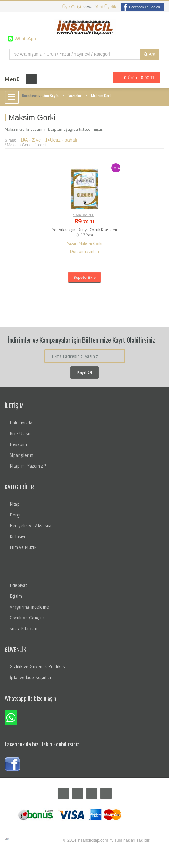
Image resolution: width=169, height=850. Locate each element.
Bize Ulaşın (21, 433)
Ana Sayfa (51, 95)
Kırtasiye (18, 536)
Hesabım (18, 444)
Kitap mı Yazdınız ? (28, 466)
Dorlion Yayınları (84, 251)
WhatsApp (24, 38)
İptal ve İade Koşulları (31, 677)
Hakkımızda (21, 423)
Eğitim (16, 596)
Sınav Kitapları (23, 628)
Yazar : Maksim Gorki (84, 243)
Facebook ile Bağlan (140, 7)
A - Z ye (31, 139)
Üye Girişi (72, 6)
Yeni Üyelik (105, 6)
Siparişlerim (21, 455)
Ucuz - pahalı (61, 139)
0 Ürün (134, 77)
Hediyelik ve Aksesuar (31, 526)
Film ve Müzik (23, 547)
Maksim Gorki (101, 95)
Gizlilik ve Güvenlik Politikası (38, 666)
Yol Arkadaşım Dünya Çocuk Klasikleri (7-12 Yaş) (84, 232)
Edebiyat (18, 585)
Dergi (15, 515)
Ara (149, 54)
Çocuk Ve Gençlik (27, 618)
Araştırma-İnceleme (29, 607)
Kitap (15, 504)
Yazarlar (75, 95)
